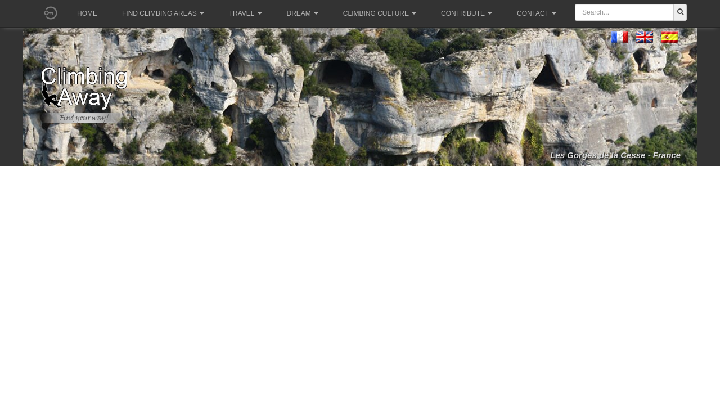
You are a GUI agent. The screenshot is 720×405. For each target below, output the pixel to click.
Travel (245, 13)
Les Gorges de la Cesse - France (615, 155)
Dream (302, 13)
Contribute (466, 13)
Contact (536, 13)
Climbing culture (379, 13)
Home (87, 13)
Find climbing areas (163, 13)
